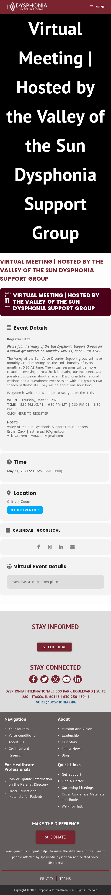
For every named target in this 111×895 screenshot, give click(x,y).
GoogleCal (48, 530)
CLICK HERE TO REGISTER (27, 413)
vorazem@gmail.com (47, 435)
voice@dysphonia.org (56, 702)
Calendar (23, 530)
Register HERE (19, 339)
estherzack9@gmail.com (48, 431)
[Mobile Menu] (97, 7)
